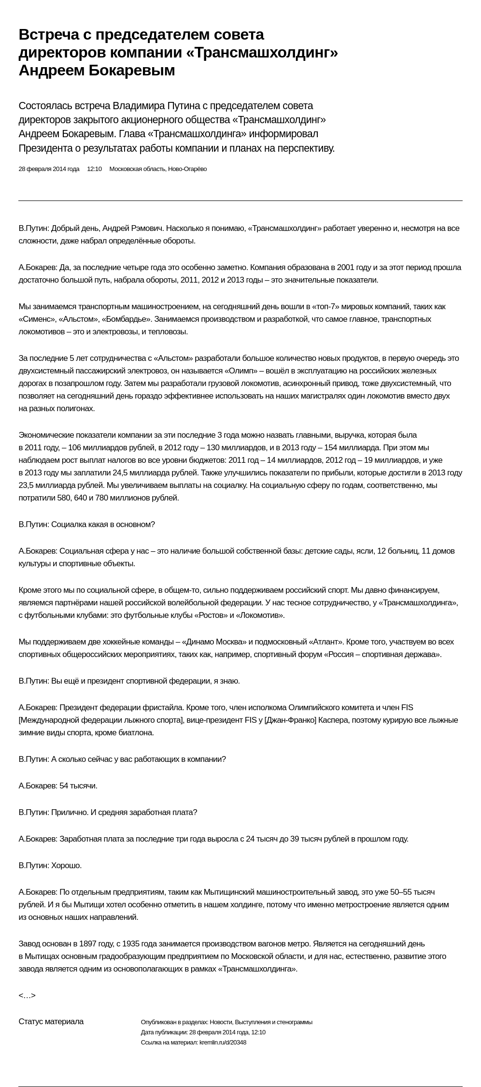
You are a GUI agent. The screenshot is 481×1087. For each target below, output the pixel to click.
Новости (221, 1022)
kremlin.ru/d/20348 (222, 1042)
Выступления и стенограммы (273, 1022)
